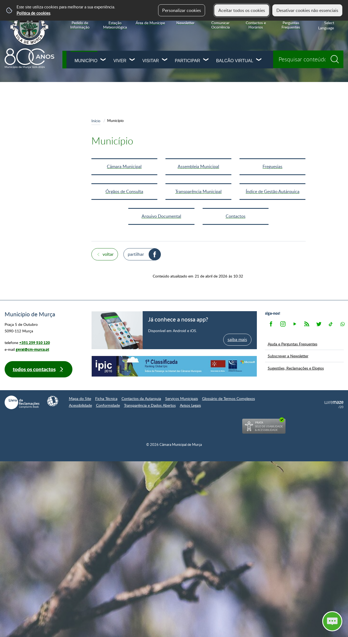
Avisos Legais (190, 405)
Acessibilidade (80, 405)
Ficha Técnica (106, 398)
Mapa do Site (80, 398)
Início (95, 120)
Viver (119, 60)
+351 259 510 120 (34, 342)
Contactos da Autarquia (141, 398)
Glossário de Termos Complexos (228, 398)
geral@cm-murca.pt (32, 349)
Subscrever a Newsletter (288, 355)
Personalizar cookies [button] (181, 10)
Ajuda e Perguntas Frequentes (292, 343)
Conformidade (108, 405)
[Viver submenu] (132, 60)
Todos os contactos (34, 369)
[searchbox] (308, 59)
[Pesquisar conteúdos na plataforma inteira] (336, 57)
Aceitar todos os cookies (241, 10)
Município (86, 60)
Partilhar (136, 254)
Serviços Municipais (181, 398)
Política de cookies (33, 13)
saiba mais (237, 339)
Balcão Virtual (234, 60)
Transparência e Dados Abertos (150, 405)
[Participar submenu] (206, 60)
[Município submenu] (103, 60)
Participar (187, 60)
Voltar (108, 254)
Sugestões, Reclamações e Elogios (296, 368)
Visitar (150, 60)
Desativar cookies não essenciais (307, 10)
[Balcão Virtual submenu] (259, 60)
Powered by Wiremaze (333, 405)
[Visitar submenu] (165, 60)
